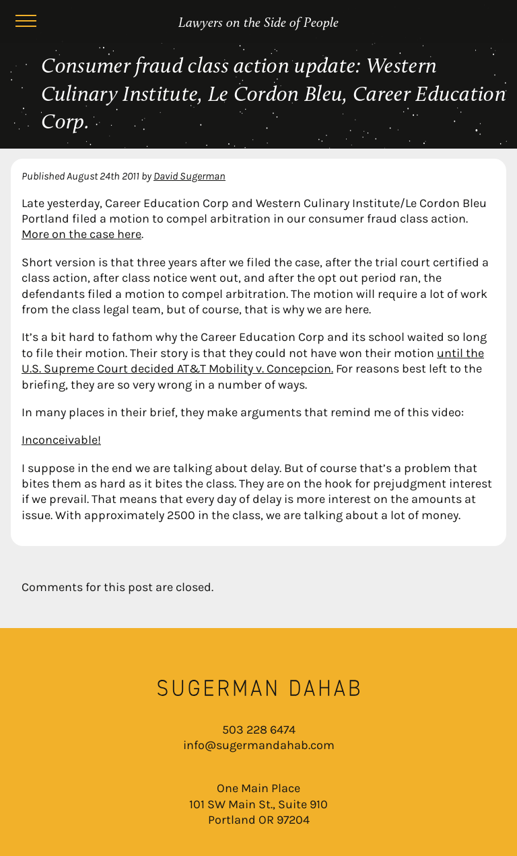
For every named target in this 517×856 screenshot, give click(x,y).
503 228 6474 (259, 729)
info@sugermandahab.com (259, 745)
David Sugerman (189, 176)
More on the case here (81, 234)
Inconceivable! (61, 439)
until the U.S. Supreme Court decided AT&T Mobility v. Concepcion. (253, 361)
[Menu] (25, 23)
